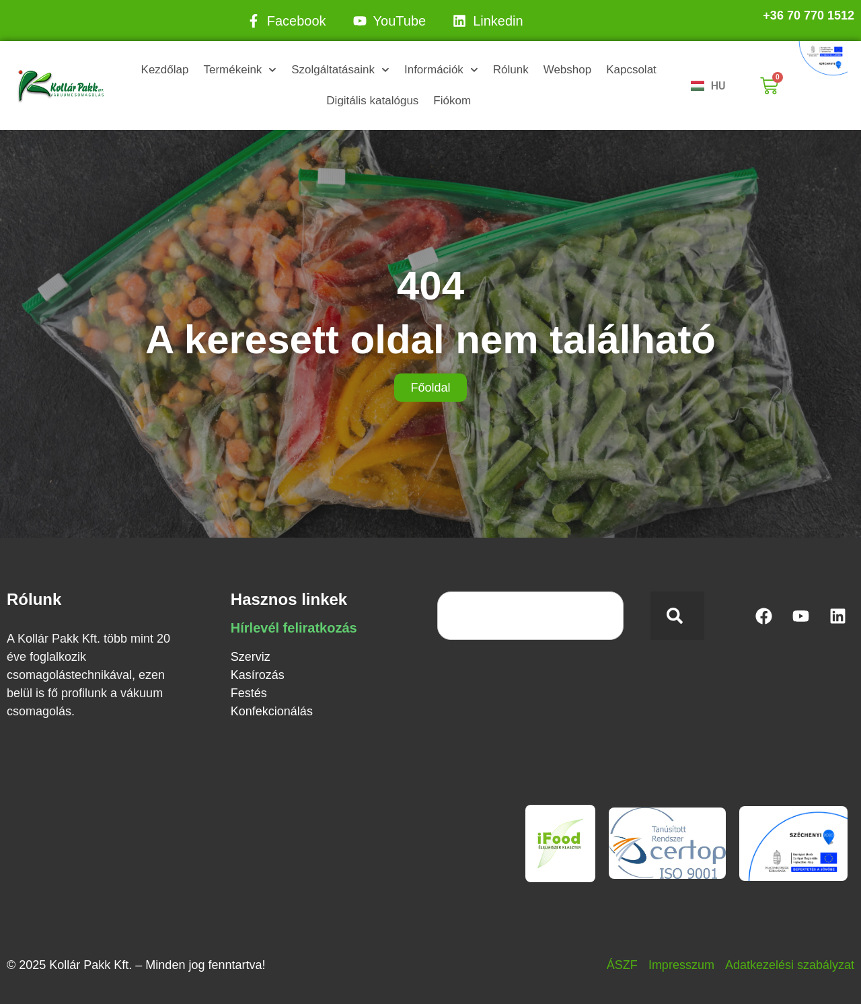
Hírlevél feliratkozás (294, 627)
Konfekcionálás (272, 711)
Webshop (568, 69)
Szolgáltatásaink (340, 70)
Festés (249, 693)
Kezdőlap (165, 69)
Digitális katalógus (372, 100)
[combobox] (530, 615)
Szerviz (250, 657)
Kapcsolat (631, 69)
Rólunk (511, 69)
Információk (441, 70)
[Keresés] (677, 615)
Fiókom (452, 100)
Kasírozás (258, 675)
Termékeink (239, 70)
